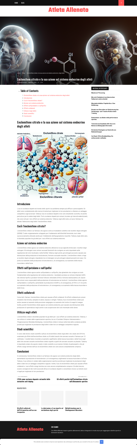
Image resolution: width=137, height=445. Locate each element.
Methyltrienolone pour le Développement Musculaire (73, 409)
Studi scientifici (29, 113)
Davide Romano (22, 82)
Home (16, 3)
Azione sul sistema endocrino (34, 103)
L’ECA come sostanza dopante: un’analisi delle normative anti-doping (33, 380)
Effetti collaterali (29, 108)
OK (101, 442)
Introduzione (28, 98)
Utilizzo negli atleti (30, 111)
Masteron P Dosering (98, 93)
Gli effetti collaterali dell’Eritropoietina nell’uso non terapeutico (27, 410)
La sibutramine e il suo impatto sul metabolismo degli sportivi (52, 409)
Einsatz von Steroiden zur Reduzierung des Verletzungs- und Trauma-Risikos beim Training (105, 111)
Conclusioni (27, 116)
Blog (22, 3)
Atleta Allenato (68, 10)
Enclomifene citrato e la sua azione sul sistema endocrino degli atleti (47, 95)
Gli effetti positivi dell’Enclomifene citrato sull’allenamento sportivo (72, 380)
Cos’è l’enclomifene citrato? (33, 101)
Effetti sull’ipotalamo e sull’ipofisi (35, 106)
